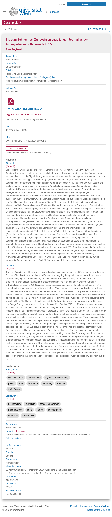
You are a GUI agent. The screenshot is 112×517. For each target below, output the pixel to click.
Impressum (86, 506)
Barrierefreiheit (101, 506)
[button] (62, 4)
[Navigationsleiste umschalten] (4, 12)
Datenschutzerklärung (98, 510)
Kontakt (74, 506)
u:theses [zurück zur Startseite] (54, 12)
